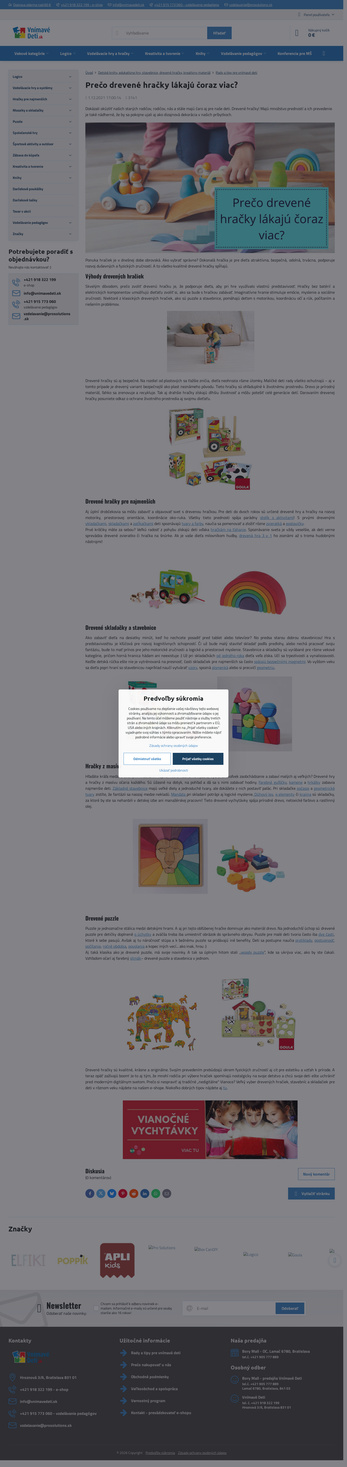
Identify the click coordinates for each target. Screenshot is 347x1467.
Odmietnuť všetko (147, 758)
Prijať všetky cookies (198, 758)
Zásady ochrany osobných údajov (173, 745)
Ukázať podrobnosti (173, 770)
